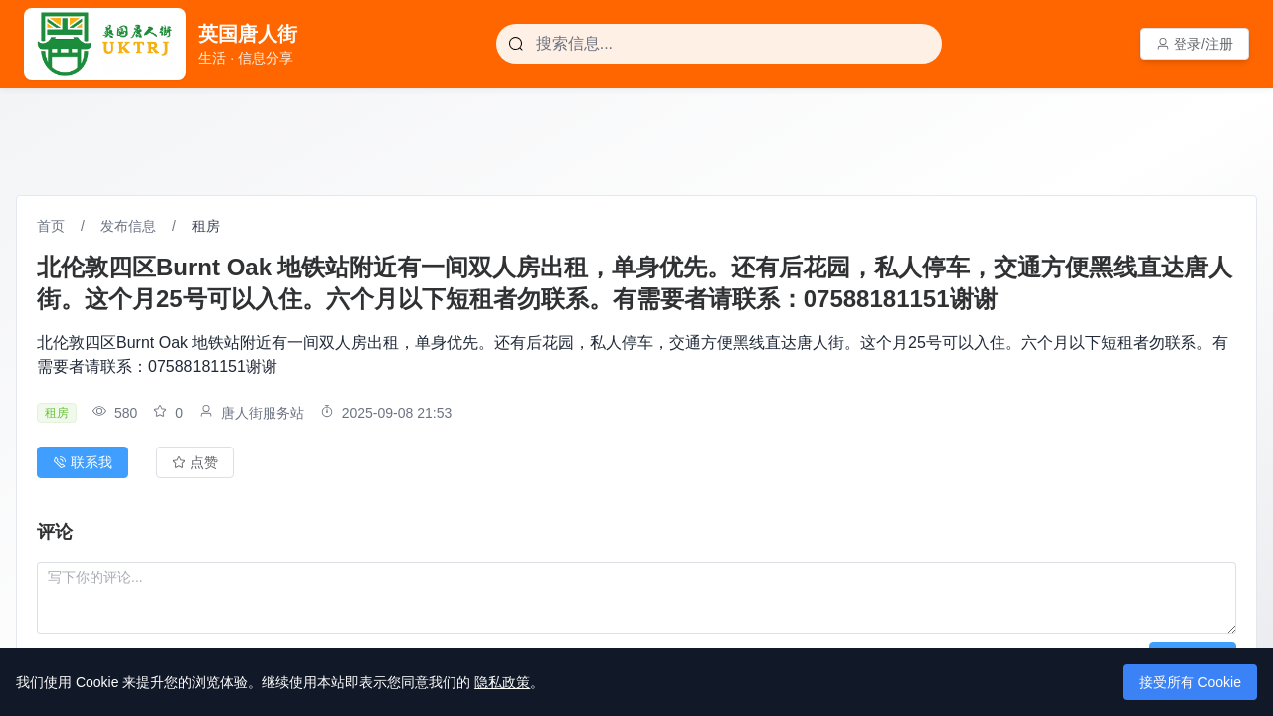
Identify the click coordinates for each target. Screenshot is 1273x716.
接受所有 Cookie (1190, 682)
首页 (51, 226)
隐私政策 (502, 682)
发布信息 (128, 226)
